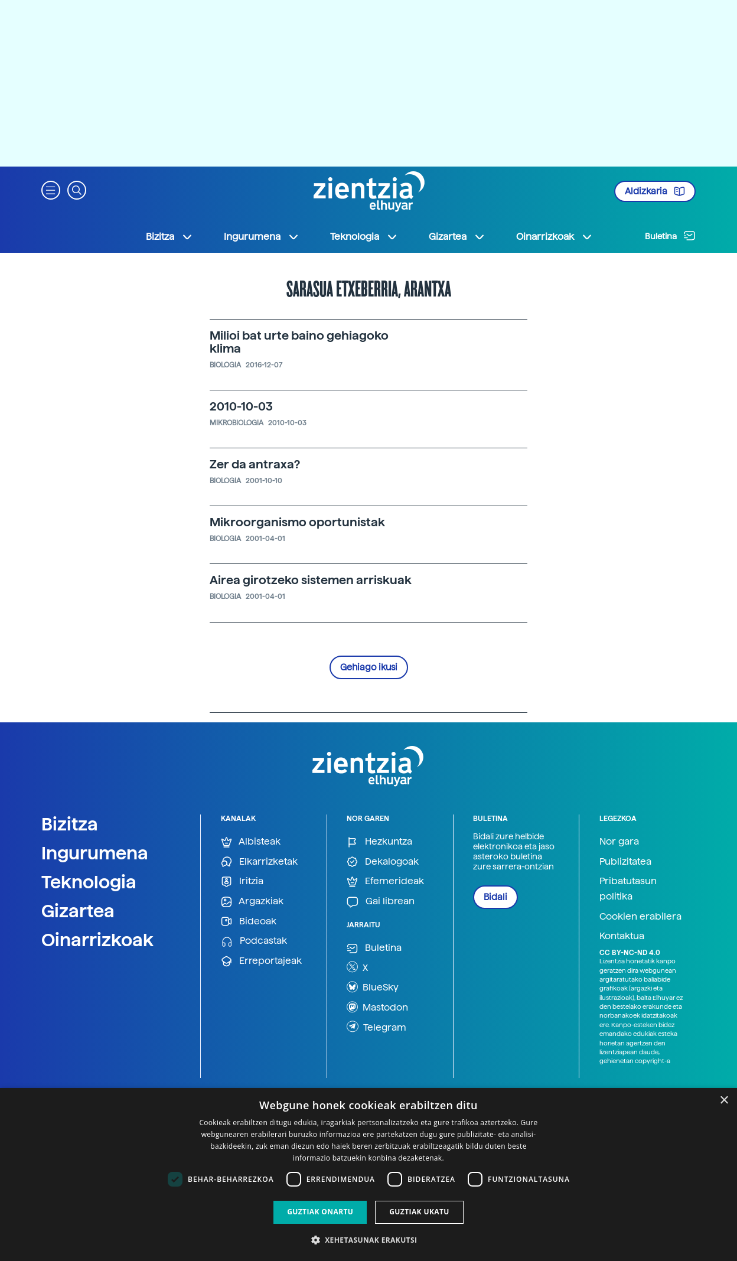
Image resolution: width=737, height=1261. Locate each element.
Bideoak (248, 921)
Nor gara (619, 841)
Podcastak (254, 941)
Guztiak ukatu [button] (419, 1212)
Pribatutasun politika (628, 888)
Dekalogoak (383, 862)
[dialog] (368, 1174)
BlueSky (373, 987)
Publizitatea (625, 861)
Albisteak (251, 842)
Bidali (495, 897)
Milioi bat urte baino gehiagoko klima (299, 342)
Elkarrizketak (259, 862)
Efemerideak (385, 881)
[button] (50, 189)
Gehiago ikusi (368, 667)
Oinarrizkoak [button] (554, 237)
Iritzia (242, 881)
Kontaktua (621, 935)
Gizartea (78, 910)
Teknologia (88, 881)
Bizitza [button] (169, 237)
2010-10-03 (241, 406)
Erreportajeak (261, 961)
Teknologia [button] (364, 237)
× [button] (723, 1100)
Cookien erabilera (640, 916)
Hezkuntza (379, 842)
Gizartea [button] (457, 237)
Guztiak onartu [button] (320, 1212)
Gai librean (381, 901)
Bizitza (69, 824)
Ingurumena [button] (261, 237)
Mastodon (377, 1007)
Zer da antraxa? (255, 464)
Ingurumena (94, 853)
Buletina (670, 236)
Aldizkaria (655, 191)
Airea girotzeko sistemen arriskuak (311, 580)
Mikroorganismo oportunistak (297, 522)
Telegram (376, 1026)
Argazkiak (252, 901)
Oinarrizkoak (97, 939)
